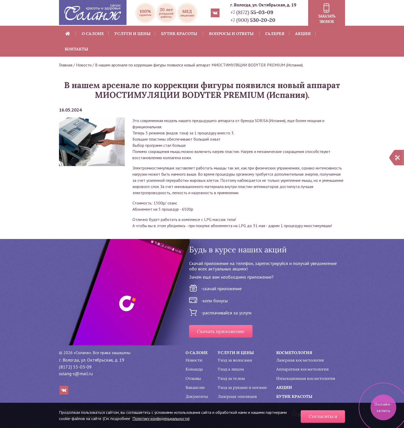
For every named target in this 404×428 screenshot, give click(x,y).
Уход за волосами (235, 360)
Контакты (76, 49)
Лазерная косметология (300, 360)
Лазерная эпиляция (237, 396)
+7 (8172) (251, 12)
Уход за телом (231, 378)
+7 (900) (252, 20)
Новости (83, 64)
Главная (65, 64)
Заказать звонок (326, 19)
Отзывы (193, 378)
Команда (194, 369)
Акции (303, 33)
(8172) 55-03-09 (75, 367)
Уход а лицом (231, 369)
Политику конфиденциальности (160, 418)
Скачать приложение (221, 331)
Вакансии (195, 387)
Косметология (294, 352)
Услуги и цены (132, 33)
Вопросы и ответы (231, 33)
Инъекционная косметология (305, 378)
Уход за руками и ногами (242, 387)
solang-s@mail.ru (76, 373)
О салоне (93, 33)
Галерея (274, 33)
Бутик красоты (179, 33)
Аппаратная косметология (302, 369)
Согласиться (323, 416)
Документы (197, 396)
